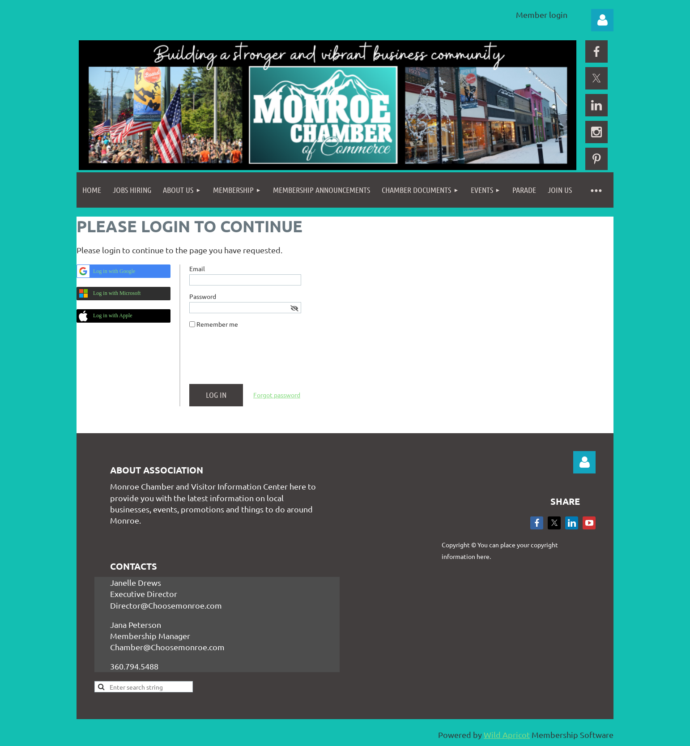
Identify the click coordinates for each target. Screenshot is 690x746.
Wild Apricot (507, 734)
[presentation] (257, 359)
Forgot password (276, 395)
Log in (602, 20)
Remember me (217, 324)
